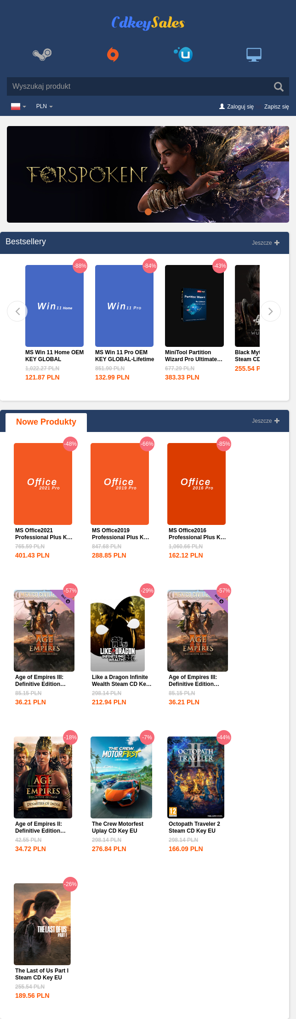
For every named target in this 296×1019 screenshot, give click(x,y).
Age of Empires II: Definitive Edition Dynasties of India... (41, 831)
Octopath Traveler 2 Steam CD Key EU (194, 827)
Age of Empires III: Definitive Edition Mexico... (39, 684)
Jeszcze (266, 243)
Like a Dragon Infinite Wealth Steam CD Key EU (120, 684)
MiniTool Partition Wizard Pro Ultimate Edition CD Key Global (194, 359)
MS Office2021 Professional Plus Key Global (44, 537)
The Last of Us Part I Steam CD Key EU (41, 974)
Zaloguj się (240, 107)
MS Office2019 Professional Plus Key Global (121, 537)
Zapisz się (276, 107)
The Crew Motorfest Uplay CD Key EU (117, 827)
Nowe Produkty (46, 421)
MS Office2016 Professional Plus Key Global (198, 537)
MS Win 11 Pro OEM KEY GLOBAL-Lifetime (124, 356)
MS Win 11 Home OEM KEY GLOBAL (54, 356)
